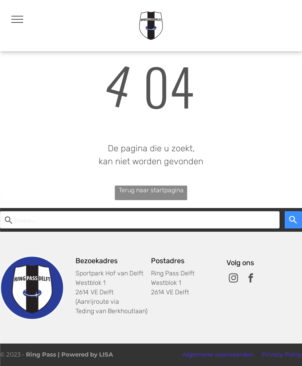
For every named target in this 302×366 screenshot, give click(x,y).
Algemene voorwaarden (217, 354)
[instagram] (233, 279)
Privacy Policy (282, 354)
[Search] (293, 220)
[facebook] (251, 279)
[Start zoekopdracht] (140, 220)
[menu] (17, 19)
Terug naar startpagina (151, 190)
